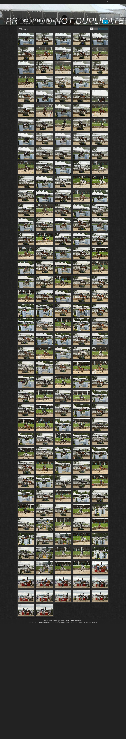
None (95, 29)
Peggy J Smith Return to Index (74, 620)
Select (87, 29)
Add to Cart (20, 34)
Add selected (103, 29)
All (91, 29)
